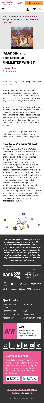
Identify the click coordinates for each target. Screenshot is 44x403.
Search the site (9, 310)
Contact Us (27, 304)
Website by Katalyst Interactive (22, 398)
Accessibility (8, 318)
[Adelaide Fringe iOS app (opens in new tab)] (13, 378)
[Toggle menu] (3, 9)
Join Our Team (29, 314)
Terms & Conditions (11, 314)
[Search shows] (40, 9)
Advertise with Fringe (32, 318)
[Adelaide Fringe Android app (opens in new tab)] (30, 378)
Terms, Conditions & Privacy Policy (22, 389)
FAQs (25, 310)
